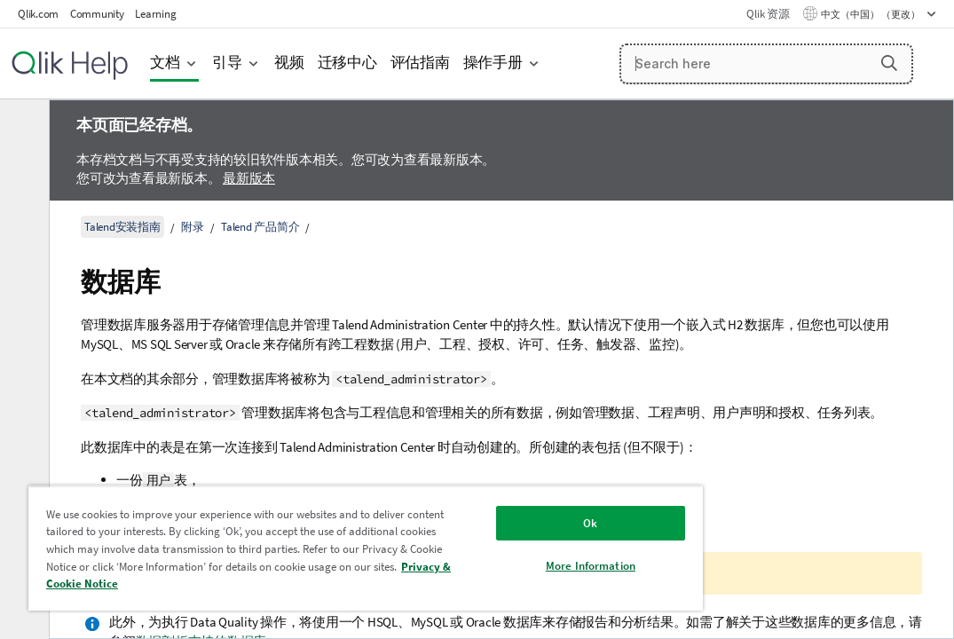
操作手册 (493, 62)
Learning (155, 13)
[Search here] (766, 64)
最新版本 (249, 178)
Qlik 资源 (767, 13)
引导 (227, 62)
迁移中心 (347, 62)
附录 (192, 226)
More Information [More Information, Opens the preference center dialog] (487, 552)
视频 (289, 62)
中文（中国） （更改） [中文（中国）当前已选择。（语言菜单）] (871, 14)
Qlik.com (38, 13)
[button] (889, 63)
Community (97, 13)
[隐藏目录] (22, 127)
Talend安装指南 (122, 226)
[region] (305, 541)
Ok (488, 509)
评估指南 (420, 62)
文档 (165, 62)
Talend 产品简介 (260, 226)
